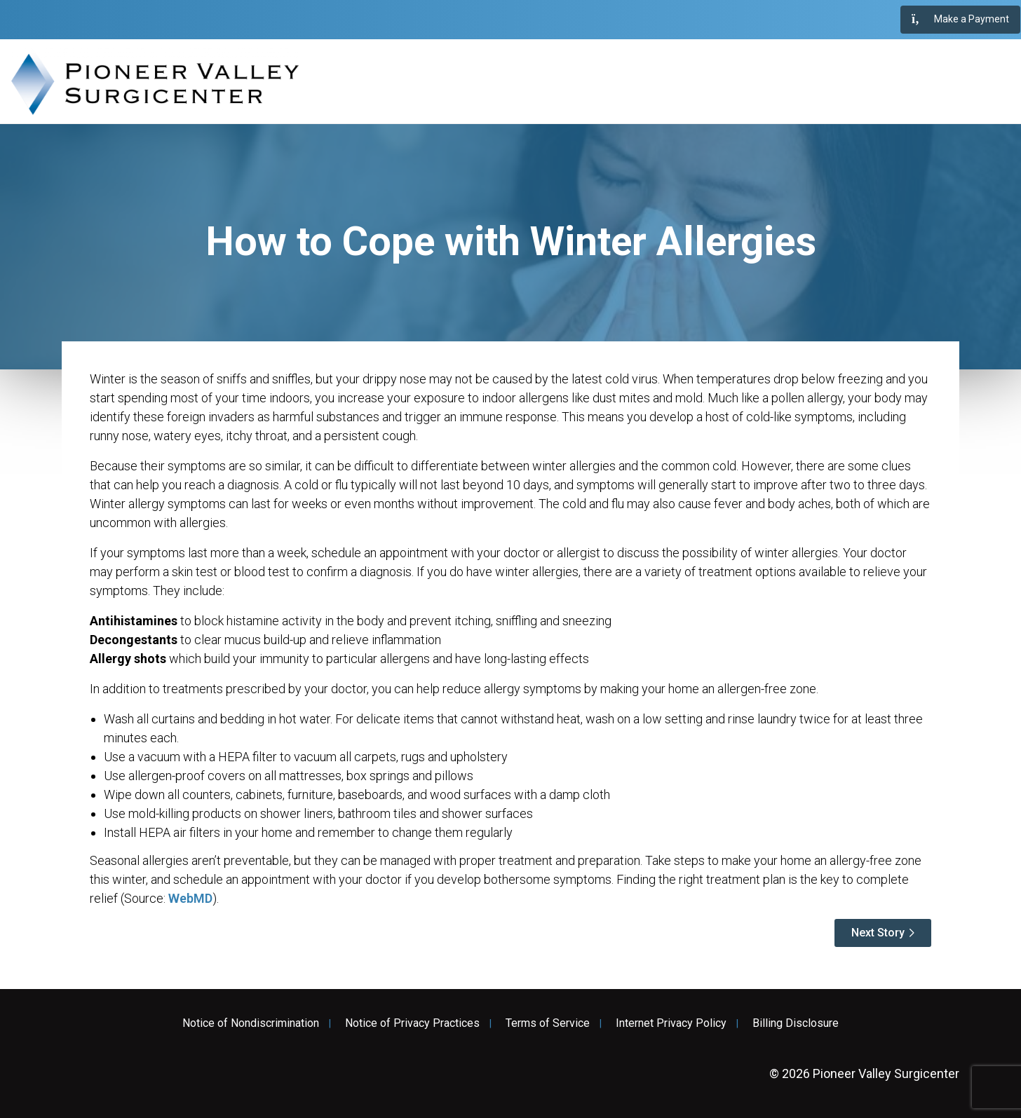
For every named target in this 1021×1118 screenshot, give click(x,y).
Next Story (878, 932)
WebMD (190, 898)
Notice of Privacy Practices (412, 1023)
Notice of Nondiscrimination (250, 1023)
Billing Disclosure (795, 1023)
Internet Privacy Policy (671, 1023)
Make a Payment (960, 20)
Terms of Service (548, 1023)
